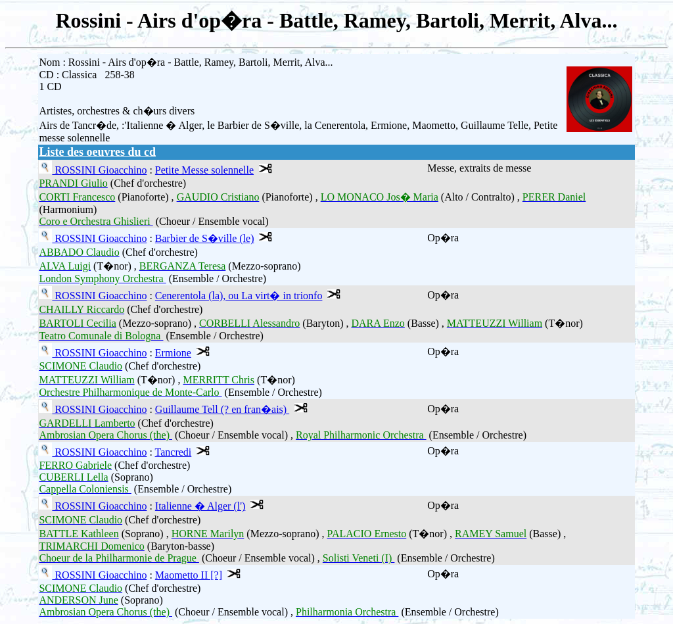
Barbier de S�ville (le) (204, 238)
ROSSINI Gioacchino (99, 170)
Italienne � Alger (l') (200, 506)
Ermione (173, 352)
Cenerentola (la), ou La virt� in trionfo (239, 295)
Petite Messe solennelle (204, 170)
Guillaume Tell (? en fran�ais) (222, 409)
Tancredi (173, 452)
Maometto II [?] (188, 575)
